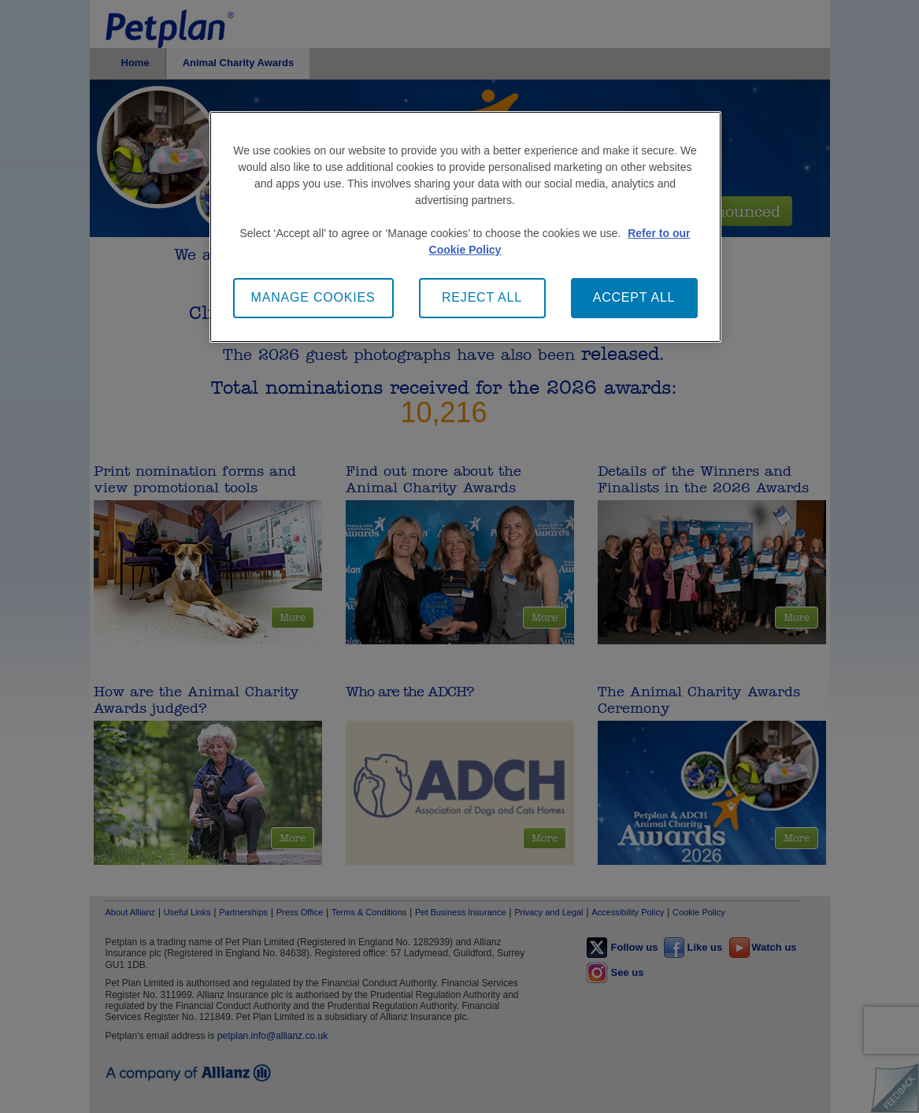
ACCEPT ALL (634, 297)
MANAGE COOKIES (313, 297)
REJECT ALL (482, 297)
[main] (465, 226)
